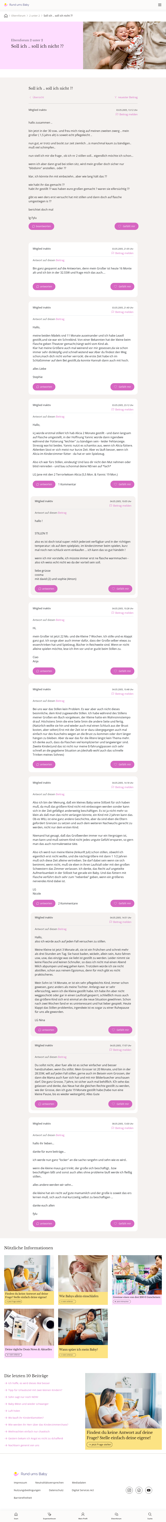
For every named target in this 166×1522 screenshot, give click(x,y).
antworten (46, 286)
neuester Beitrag (128, 97)
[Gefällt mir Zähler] (126, 226)
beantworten (43, 226)
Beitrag (60, 260)
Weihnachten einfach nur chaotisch (29, 1431)
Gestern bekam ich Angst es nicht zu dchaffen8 (35, 1438)
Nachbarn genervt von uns (23, 1445)
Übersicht (38, 97)
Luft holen (14, 1410)
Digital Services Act (83, 1490)
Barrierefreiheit (23, 1497)
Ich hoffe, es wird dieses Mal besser (29, 1383)
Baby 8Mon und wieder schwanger (28, 1403)
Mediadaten (79, 1482)
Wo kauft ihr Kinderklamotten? (26, 1417)
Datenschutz (56, 1490)
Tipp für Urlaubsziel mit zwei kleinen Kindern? (35, 1390)
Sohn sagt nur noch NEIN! (23, 1397)
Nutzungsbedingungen (27, 1490)
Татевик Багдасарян (155, 65)
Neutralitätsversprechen (49, 1482)
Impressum (20, 1482)
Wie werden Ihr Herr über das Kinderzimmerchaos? (38, 1424)
